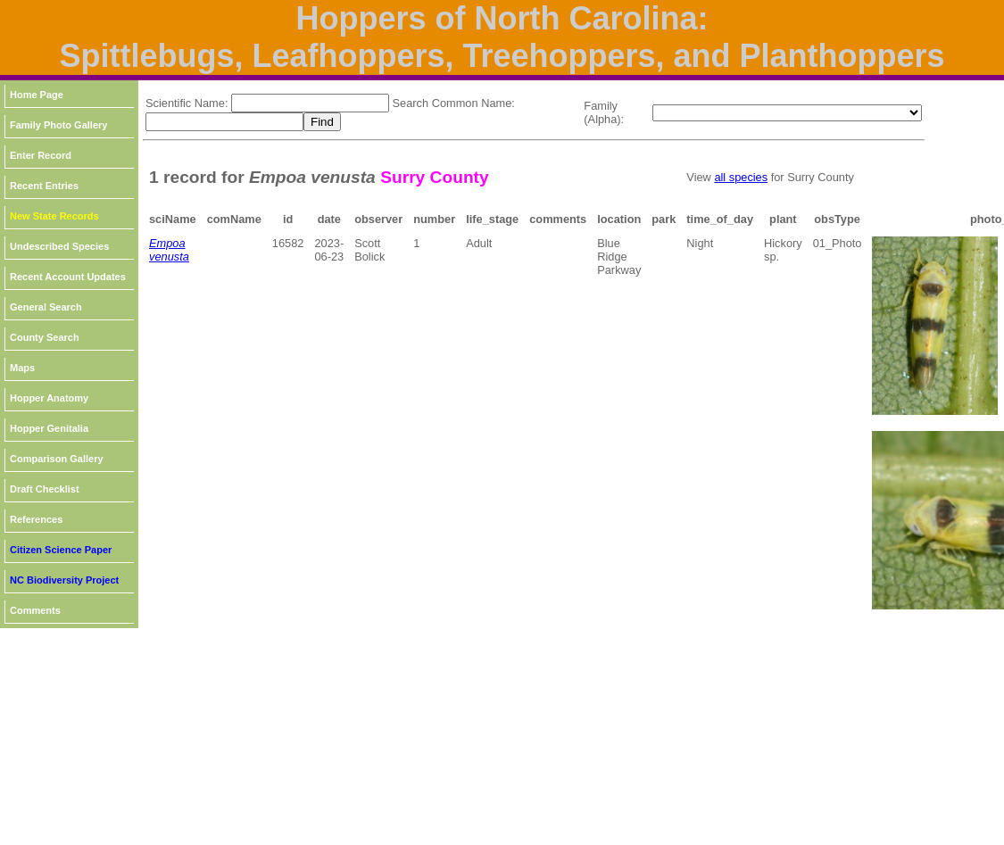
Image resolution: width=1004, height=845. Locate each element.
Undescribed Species (59, 246)
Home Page (36, 94)
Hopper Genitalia (49, 428)
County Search (44, 337)
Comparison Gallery (57, 458)
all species (741, 177)
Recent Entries (44, 185)
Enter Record (40, 155)
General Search (46, 307)
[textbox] (310, 103)
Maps (22, 367)
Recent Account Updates (68, 276)
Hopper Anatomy (49, 398)
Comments (35, 610)
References (36, 519)
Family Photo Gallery (58, 125)
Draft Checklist (44, 489)
